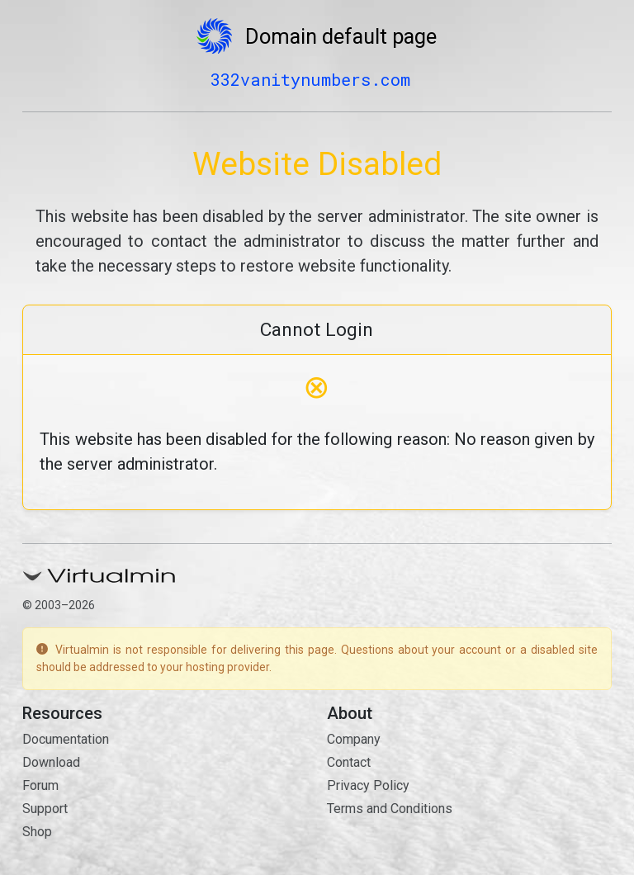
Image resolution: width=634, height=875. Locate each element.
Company (354, 739)
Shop (37, 832)
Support (45, 808)
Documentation (65, 739)
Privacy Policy (368, 785)
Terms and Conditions (389, 808)
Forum (40, 785)
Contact (349, 762)
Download (51, 762)
